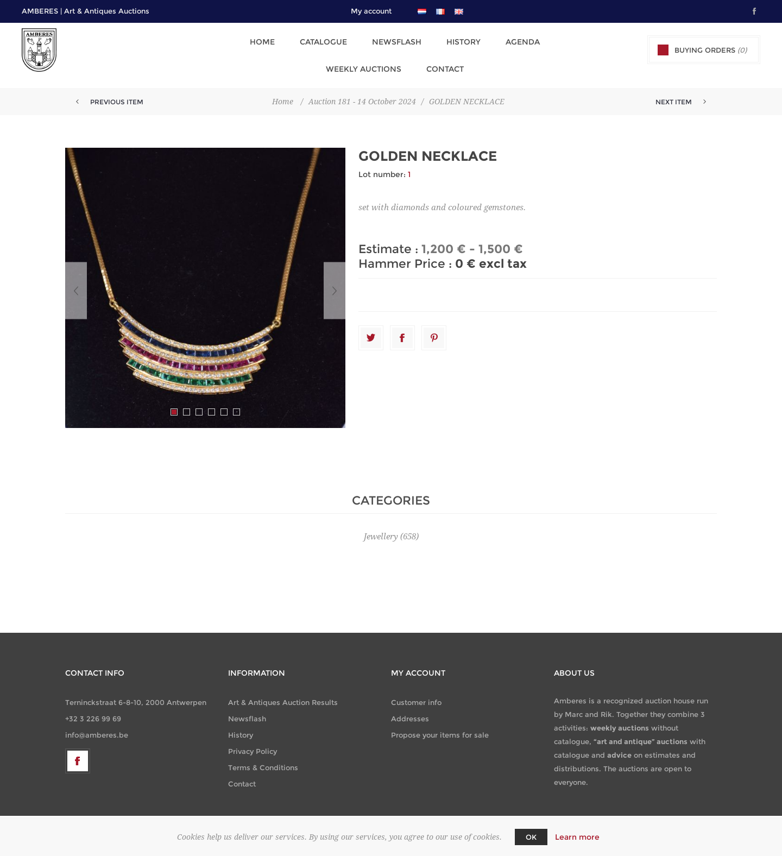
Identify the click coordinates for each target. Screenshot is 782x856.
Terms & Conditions (263, 756)
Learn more (577, 837)
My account (371, 11)
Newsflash (344, 40)
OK (531, 837)
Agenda (464, 40)
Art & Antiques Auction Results (283, 691)
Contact (391, 60)
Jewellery (381, 526)
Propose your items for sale (440, 724)
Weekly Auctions (540, 40)
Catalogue (274, 40)
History (408, 40)
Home (216, 40)
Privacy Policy (252, 740)
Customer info (416, 691)
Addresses (410, 707)
